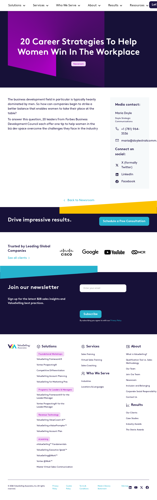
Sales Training (88, 354)
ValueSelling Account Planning (52, 376)
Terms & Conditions (84, 487)
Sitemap (124, 486)
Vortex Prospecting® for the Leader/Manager (50, 405)
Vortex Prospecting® (47, 365)
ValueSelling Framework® (49, 359)
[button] (17, 5)
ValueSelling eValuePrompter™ (52, 426)
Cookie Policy (69, 487)
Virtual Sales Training (91, 360)
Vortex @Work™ (44, 461)
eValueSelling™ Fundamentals (51, 444)
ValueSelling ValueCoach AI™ (51, 420)
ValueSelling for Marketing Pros (52, 382)
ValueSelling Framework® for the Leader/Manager (53, 396)
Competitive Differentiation (51, 370)
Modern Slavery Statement (104, 487)
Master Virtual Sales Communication (55, 467)
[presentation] (103, 301)
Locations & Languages (92, 387)
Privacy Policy (115, 321)
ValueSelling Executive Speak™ (52, 450)
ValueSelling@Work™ (47, 456)
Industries (86, 381)
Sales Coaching (88, 366)
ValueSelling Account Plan (49, 431)
